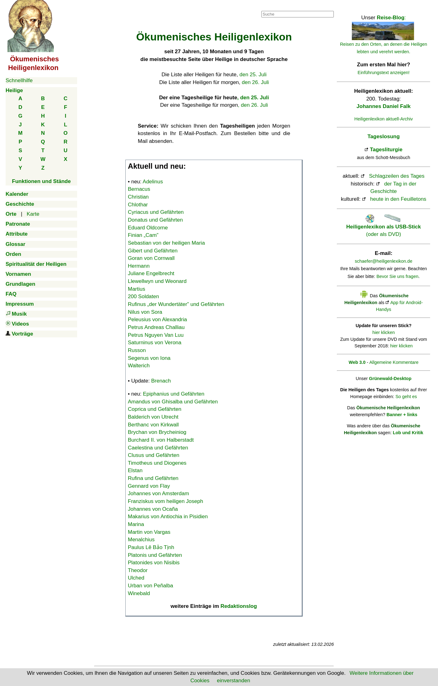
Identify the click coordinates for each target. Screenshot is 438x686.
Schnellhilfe (19, 80)
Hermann (139, 266)
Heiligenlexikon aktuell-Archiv (383, 118)
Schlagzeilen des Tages (396, 176)
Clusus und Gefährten (153, 455)
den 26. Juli (255, 82)
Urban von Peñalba (150, 586)
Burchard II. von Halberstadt (161, 440)
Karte (33, 214)
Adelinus (153, 182)
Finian (143, 235)
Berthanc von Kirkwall (153, 425)
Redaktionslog (239, 606)
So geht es (406, 396)
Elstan (135, 470)
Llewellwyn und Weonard (157, 281)
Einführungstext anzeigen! (384, 72)
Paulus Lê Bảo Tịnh (151, 547)
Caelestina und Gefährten (158, 448)
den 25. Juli (253, 75)
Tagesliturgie (386, 150)
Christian (138, 197)
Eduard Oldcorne (148, 228)
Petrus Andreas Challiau (156, 327)
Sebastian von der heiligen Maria (166, 243)
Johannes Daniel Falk (383, 106)
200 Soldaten (143, 296)
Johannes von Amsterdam (158, 493)
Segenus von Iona (149, 358)
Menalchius (141, 540)
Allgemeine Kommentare (393, 362)
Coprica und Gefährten (154, 409)
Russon (137, 350)
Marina (136, 524)
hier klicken (383, 332)
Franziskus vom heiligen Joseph (165, 501)
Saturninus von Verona (154, 342)
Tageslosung (383, 136)
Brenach (161, 381)
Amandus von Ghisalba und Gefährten (173, 402)
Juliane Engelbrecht (151, 273)
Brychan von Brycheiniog (157, 432)
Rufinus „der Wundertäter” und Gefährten (176, 304)
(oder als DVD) (383, 226)
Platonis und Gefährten (155, 555)
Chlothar (138, 205)
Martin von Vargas (149, 532)
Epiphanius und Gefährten (174, 394)
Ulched (136, 578)
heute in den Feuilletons (398, 199)
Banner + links (401, 414)
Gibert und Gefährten (153, 251)
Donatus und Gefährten (155, 220)
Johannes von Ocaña (153, 509)
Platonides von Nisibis (153, 563)
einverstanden (233, 681)
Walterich (139, 366)
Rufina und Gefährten (153, 478)
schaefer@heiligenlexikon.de (383, 261)
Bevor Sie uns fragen (397, 276)
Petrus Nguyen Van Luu (156, 335)
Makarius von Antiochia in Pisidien (168, 516)
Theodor (137, 570)
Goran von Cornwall (151, 258)
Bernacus (139, 189)
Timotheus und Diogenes (157, 463)
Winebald (139, 593)
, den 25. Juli (253, 98)
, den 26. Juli (253, 105)
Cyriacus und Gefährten (156, 212)
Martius (136, 289)
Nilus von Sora (145, 312)
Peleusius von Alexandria (157, 319)
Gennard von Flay (149, 486)
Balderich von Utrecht (153, 417)
